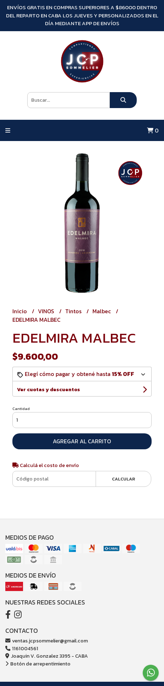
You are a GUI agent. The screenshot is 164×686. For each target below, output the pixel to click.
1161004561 (21, 648)
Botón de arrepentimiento (37, 664)
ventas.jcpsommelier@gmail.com (46, 641)
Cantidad (21, 408)
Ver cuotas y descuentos (48, 389)
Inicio (20, 311)
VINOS (47, 311)
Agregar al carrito (82, 441)
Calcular (123, 479)
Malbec (102, 311)
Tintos (74, 311)
